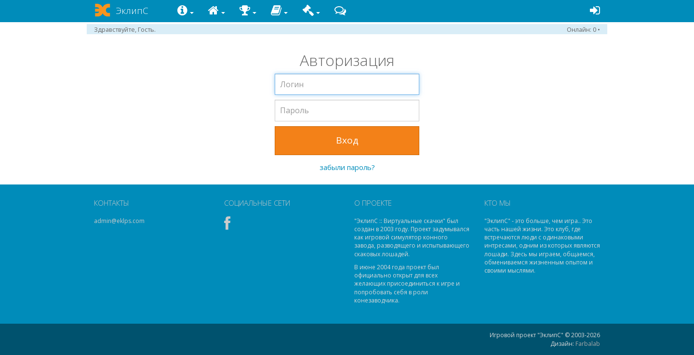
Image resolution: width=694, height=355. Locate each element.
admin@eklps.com (119, 221)
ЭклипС (132, 10)
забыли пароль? (347, 167)
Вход (347, 140)
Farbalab (587, 344)
